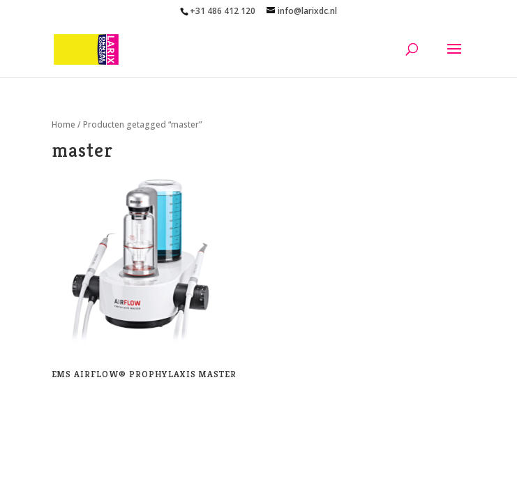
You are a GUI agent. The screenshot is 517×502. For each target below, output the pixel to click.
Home (63, 124)
